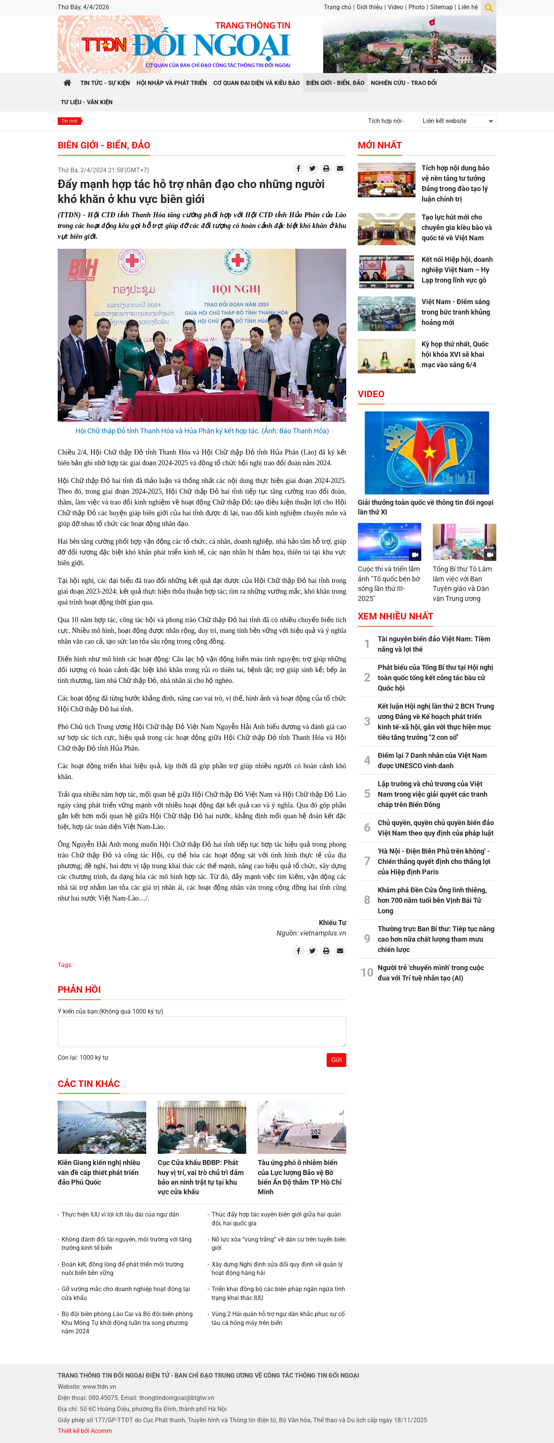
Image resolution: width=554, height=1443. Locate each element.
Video (395, 7)
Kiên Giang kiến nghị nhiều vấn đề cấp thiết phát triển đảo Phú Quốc (99, 1172)
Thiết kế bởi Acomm (85, 1431)
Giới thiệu (369, 7)
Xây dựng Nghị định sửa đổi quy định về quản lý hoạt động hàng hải (277, 1269)
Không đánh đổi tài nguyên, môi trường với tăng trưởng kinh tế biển (127, 1244)
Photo (417, 7)
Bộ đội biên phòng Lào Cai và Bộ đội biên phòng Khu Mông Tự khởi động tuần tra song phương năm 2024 (127, 1322)
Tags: (65, 965)
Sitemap (441, 7)
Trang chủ (337, 7)
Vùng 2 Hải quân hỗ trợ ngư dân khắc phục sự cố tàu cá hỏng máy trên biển (278, 1318)
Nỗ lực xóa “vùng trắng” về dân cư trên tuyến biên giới (279, 1244)
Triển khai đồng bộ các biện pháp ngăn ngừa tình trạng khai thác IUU (278, 1293)
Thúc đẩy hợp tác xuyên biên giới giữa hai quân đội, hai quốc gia (276, 1219)
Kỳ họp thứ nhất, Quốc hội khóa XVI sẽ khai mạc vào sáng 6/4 (455, 354)
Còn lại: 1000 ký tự (83, 1057)
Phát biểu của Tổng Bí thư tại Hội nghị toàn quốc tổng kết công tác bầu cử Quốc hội (435, 677)
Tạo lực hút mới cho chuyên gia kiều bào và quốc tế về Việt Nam (457, 227)
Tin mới (69, 121)
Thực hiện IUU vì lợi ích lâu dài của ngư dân (120, 1214)
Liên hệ (468, 7)
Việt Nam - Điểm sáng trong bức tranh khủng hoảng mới (456, 312)
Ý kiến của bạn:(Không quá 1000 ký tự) (111, 1011)
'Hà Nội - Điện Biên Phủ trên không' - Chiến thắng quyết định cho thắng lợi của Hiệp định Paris (434, 861)
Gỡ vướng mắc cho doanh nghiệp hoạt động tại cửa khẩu (126, 1293)
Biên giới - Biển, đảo (104, 145)
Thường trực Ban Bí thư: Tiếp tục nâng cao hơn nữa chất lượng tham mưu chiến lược (436, 939)
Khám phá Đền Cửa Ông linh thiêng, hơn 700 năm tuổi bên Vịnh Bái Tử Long (432, 900)
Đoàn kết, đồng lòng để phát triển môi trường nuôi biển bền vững (123, 1269)
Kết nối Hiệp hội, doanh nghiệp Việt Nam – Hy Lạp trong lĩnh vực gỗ (457, 269)
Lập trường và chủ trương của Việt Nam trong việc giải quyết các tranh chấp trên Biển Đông (432, 794)
